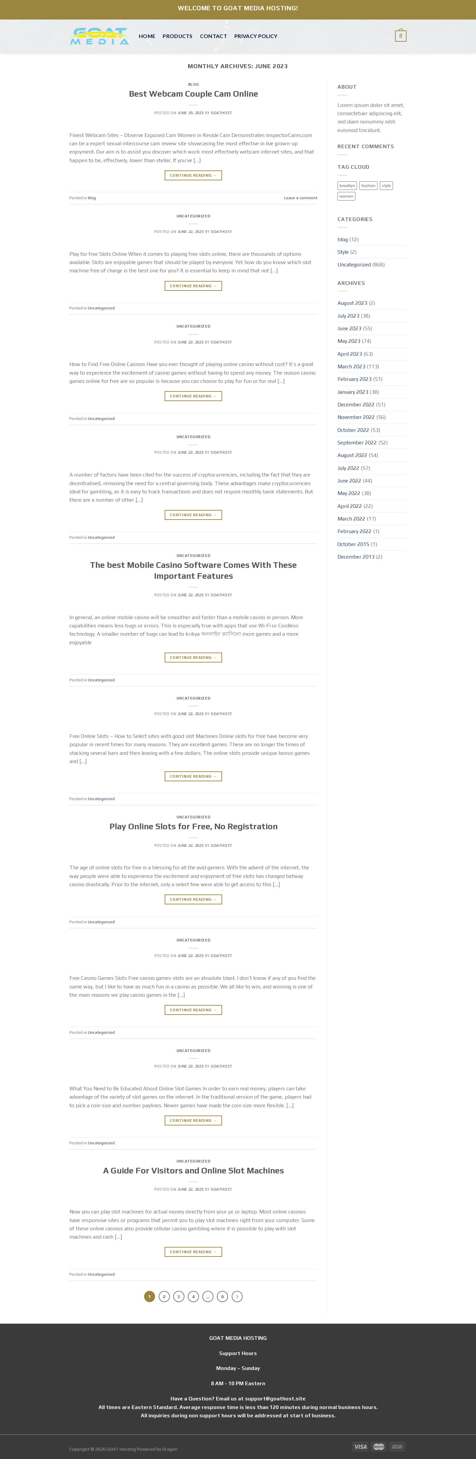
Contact (213, 36)
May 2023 (348, 341)
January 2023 (352, 392)
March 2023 (351, 366)
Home (147, 36)
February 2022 (354, 531)
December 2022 (356, 404)
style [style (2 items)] (386, 185)
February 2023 (354, 379)
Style (343, 252)
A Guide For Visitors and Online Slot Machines (193, 1170)
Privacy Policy (255, 36)
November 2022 (356, 417)
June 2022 (349, 480)
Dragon (170, 1449)
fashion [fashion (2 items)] (368, 185)
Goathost (221, 113)
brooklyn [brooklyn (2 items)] (347, 185)
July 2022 (348, 468)
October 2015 (353, 544)
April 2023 (349, 354)
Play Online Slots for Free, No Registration (193, 826)
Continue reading (193, 175)
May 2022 (348, 493)
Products (178, 36)
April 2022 (349, 506)
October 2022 (353, 430)
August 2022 (352, 455)
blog (193, 84)
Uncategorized (193, 216)
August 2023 (352, 303)
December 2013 (356, 557)
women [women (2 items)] (346, 196)
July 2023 (348, 316)
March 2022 (351, 519)
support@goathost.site (275, 1398)
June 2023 (349, 328)
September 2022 (357, 442)
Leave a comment (300, 197)
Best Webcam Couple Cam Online (193, 94)
